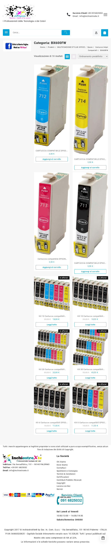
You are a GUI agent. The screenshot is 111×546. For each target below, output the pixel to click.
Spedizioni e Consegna (67, 471)
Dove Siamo (62, 465)
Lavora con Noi (63, 486)
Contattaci (61, 468)
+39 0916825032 (95, 13)
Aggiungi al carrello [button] (52, 159)
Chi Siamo (61, 462)
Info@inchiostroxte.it (89, 16)
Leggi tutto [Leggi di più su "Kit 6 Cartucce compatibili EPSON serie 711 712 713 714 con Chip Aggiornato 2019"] (90, 431)
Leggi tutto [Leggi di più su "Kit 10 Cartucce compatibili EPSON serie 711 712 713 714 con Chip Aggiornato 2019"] (52, 324)
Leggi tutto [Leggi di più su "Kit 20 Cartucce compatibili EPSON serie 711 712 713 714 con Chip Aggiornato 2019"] (52, 378)
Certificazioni (63, 477)
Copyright (61, 483)
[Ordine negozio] (93, 56)
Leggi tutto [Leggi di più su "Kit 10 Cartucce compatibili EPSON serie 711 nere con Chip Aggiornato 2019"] (90, 324)
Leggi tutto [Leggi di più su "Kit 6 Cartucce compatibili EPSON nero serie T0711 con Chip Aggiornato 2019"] (52, 431)
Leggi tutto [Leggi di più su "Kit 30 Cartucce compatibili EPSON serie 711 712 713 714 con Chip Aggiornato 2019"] (90, 378)
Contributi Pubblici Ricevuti (69, 480)
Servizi (60, 489)
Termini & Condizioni (66, 474)
